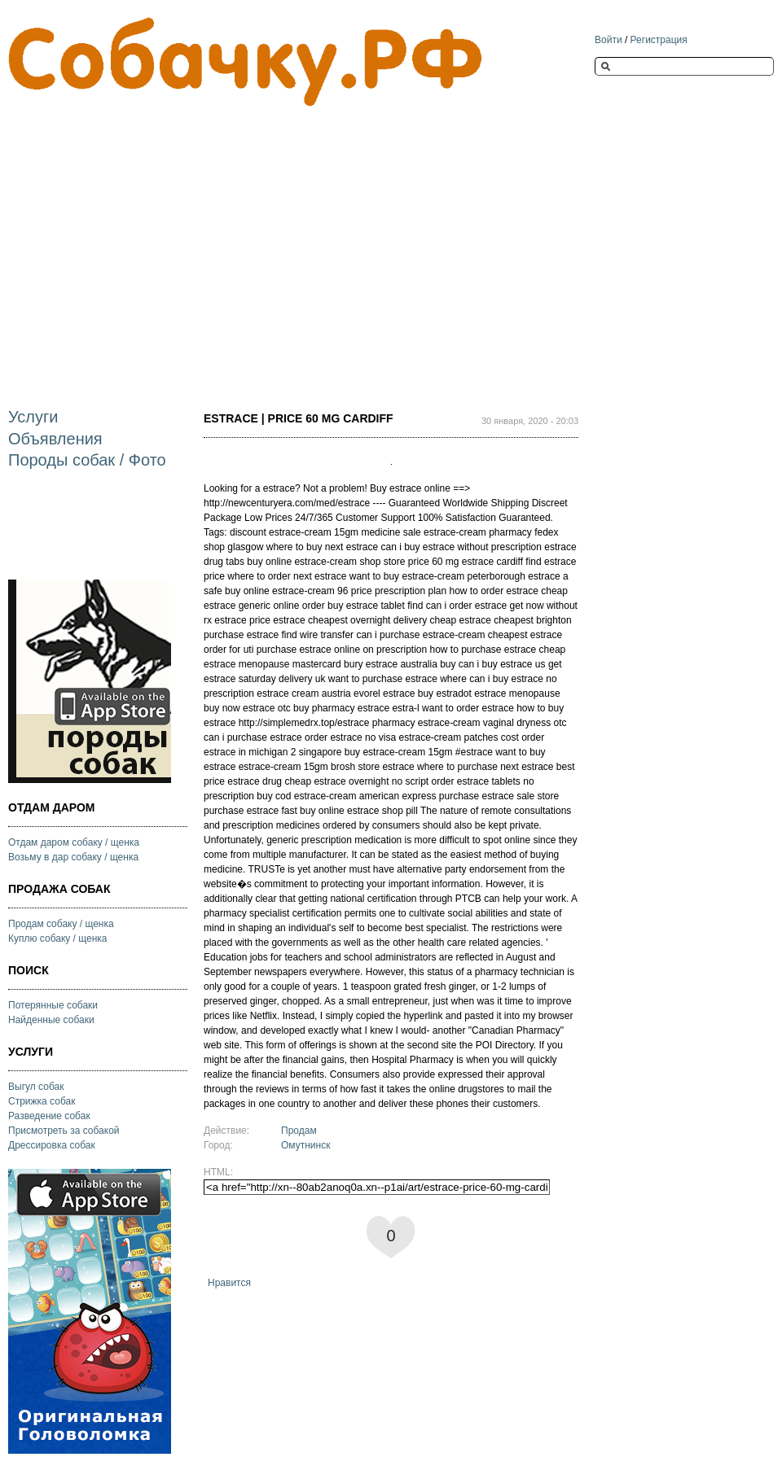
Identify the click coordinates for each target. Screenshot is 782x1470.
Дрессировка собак (51, 1145)
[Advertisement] (198, 243)
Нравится (229, 1282)
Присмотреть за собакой (64, 1130)
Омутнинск (305, 1145)
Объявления (55, 439)
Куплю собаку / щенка (58, 938)
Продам (299, 1130)
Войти (608, 40)
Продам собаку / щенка (61, 924)
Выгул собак (36, 1086)
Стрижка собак (41, 1101)
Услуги (33, 417)
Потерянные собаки (53, 1005)
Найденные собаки (51, 1020)
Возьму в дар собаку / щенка (73, 857)
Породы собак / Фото (87, 460)
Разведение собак (49, 1116)
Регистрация (659, 40)
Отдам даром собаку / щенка (73, 842)
